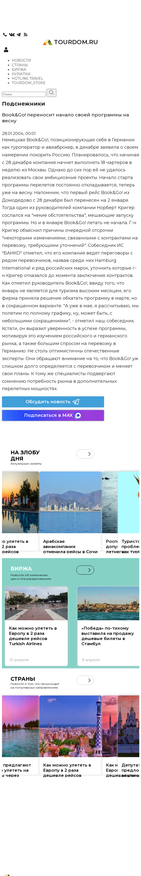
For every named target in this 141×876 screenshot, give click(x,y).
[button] (89, 454)
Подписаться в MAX (53, 415)
